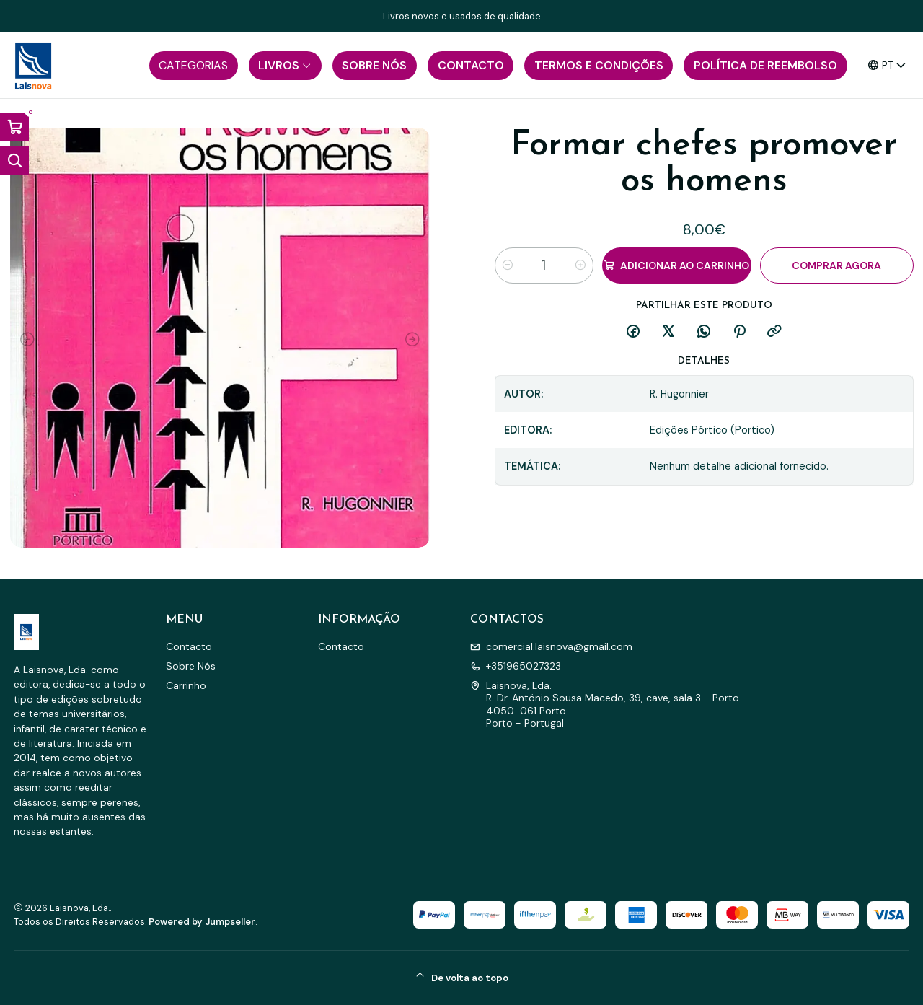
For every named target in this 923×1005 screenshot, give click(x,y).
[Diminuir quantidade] (507, 265)
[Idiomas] (887, 65)
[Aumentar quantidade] (580, 265)
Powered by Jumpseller (202, 922)
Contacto (189, 646)
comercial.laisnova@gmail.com (551, 646)
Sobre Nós (191, 665)
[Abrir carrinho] (14, 127)
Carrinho (186, 685)
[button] (193, 65)
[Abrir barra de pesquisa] (14, 160)
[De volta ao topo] (462, 978)
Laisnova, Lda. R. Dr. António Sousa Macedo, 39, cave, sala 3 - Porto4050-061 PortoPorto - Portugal (604, 704)
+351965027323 (515, 665)
